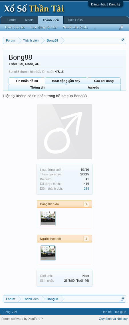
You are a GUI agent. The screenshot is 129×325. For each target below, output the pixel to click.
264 (86, 188)
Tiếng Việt (10, 312)
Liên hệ (106, 312)
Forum (12, 19)
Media (29, 19)
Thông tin (37, 87)
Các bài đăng (104, 81)
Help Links (75, 19)
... (94, 27)
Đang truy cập (15, 27)
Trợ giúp (120, 312)
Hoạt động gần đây (66, 81)
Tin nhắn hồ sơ (27, 81)
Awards (93, 87)
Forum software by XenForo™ (22, 318)
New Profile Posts (75, 27)
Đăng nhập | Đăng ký (105, 4)
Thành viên (51, 20)
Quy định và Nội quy (113, 318)
